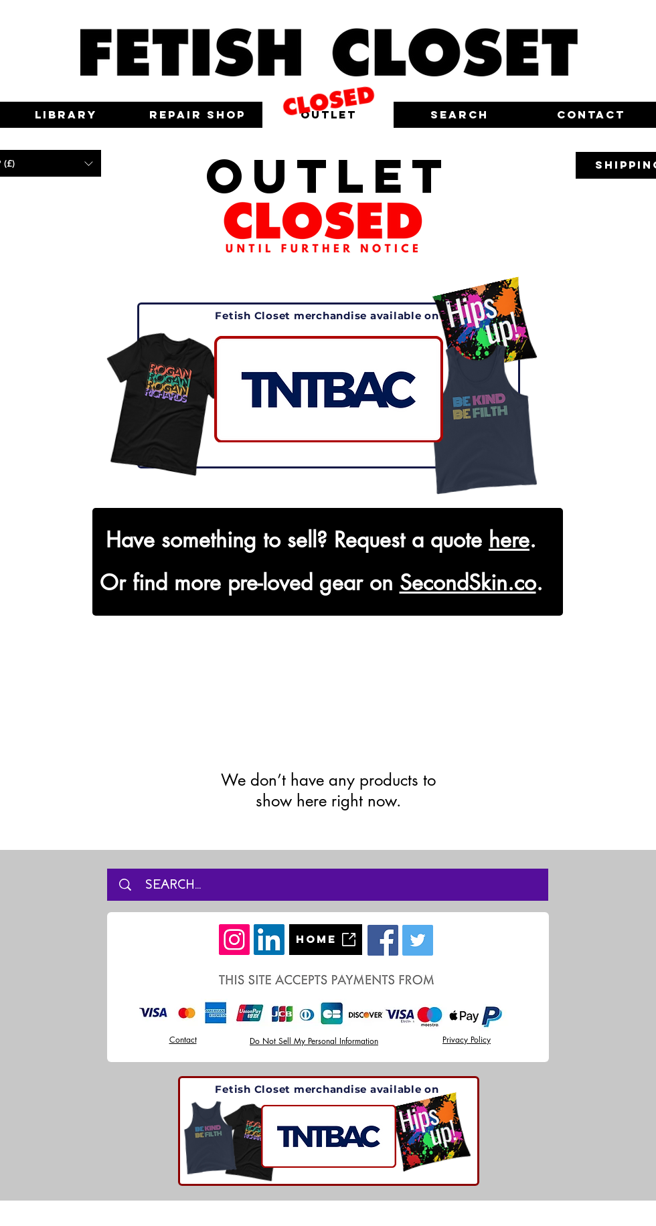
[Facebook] (382, 940)
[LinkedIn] (269, 939)
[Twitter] (417, 940)
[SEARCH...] (332, 885)
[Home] (325, 939)
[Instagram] (234, 939)
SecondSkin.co (468, 582)
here (509, 539)
